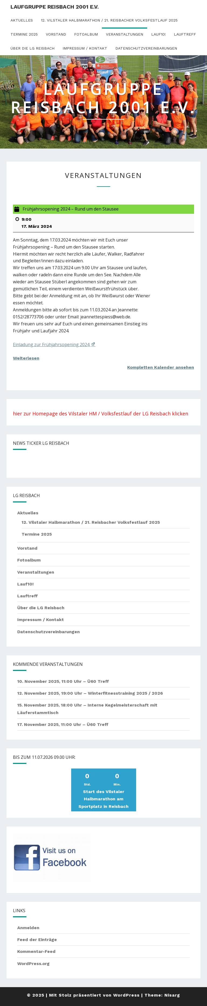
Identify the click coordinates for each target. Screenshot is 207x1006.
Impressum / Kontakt (85, 48)
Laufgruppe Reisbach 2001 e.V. (55, 7)
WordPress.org (33, 963)
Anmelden (28, 927)
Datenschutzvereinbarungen (146, 48)
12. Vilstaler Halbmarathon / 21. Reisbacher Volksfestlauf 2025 (109, 20)
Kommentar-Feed (36, 951)
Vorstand (56, 34)
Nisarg (172, 995)
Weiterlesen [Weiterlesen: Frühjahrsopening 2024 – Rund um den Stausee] (26, 358)
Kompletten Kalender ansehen (160, 367)
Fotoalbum (86, 34)
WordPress (126, 995)
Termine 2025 (24, 34)
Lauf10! (158, 34)
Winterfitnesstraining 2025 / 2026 (125, 693)
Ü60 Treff (98, 681)
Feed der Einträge (37, 939)
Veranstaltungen (124, 34)
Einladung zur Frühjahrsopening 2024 (54, 344)
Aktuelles (22, 20)
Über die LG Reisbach (32, 48)
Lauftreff (185, 34)
